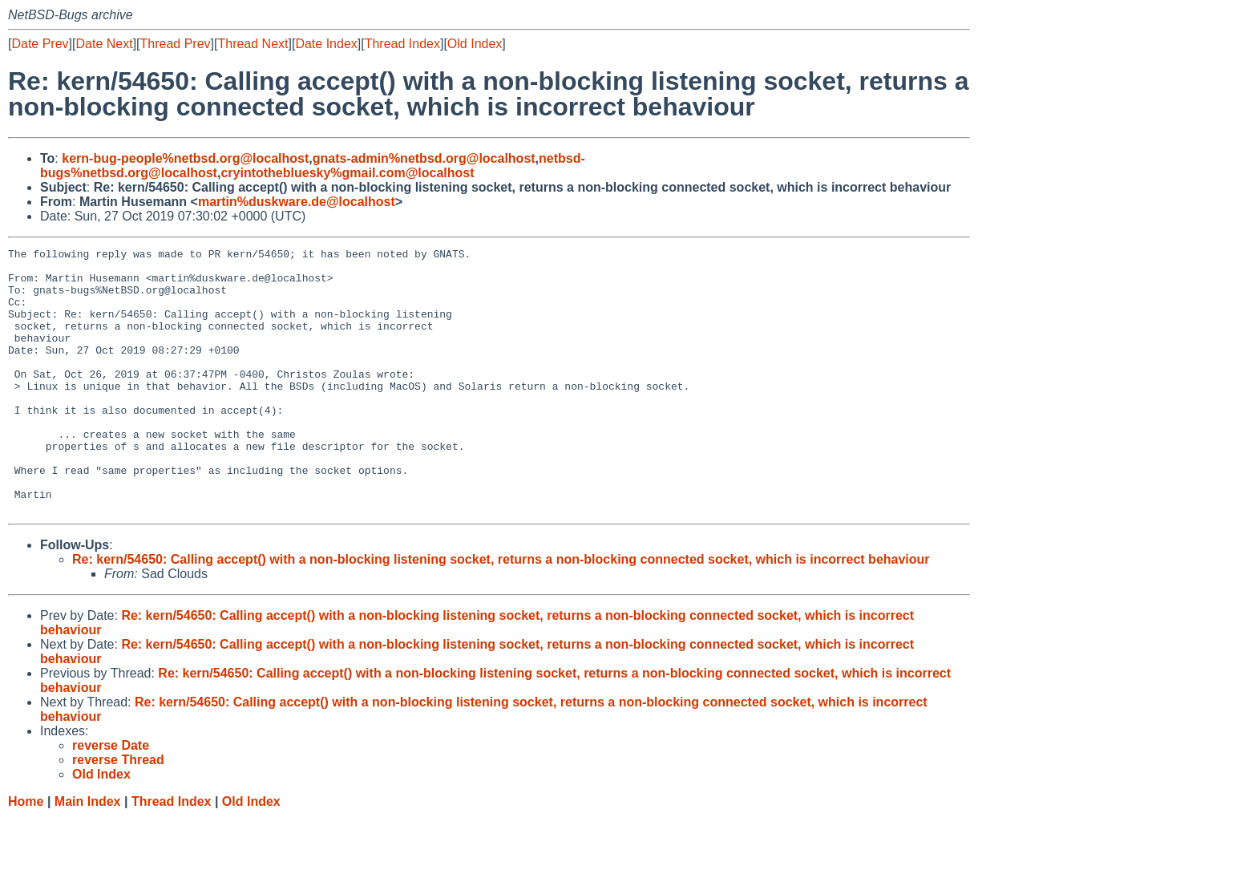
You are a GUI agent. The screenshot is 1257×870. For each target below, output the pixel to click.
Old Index (474, 44)
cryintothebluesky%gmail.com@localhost (347, 173)
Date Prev (39, 44)
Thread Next (252, 44)
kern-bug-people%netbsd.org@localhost (185, 158)
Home (25, 854)
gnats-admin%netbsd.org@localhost (424, 158)
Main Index (88, 854)
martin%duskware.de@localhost (296, 201)
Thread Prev (175, 44)
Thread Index (402, 44)
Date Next (103, 44)
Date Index (326, 44)
